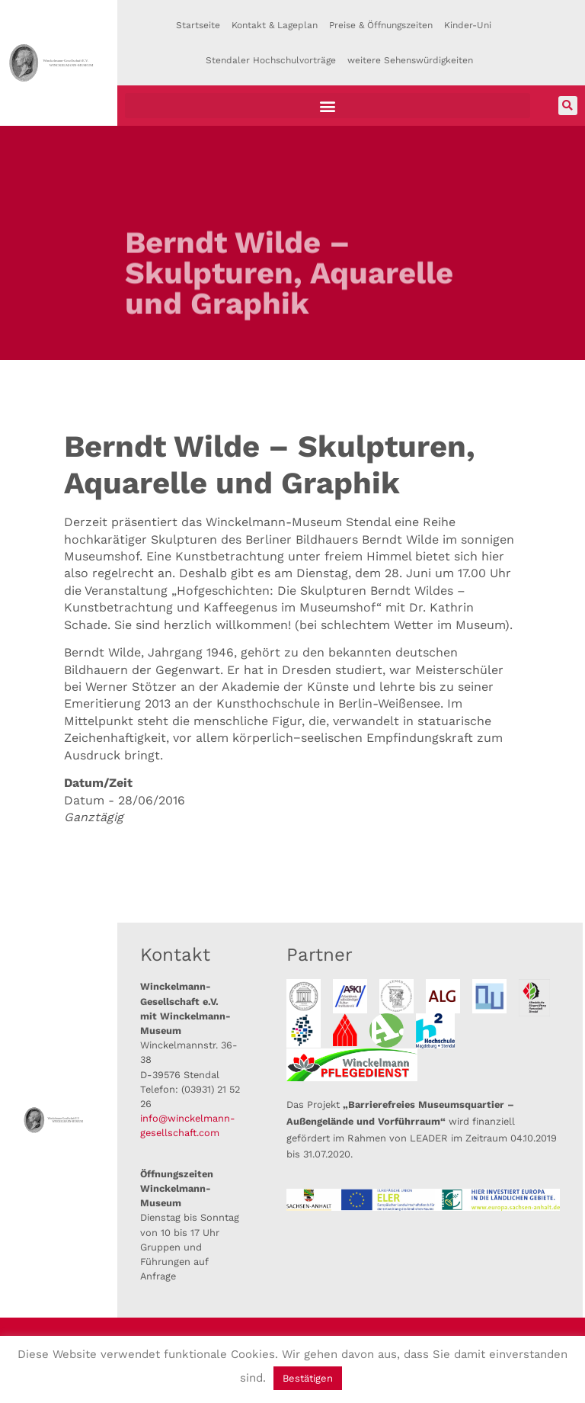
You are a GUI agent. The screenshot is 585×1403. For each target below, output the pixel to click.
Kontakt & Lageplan (275, 25)
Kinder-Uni (467, 25)
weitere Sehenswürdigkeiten (410, 60)
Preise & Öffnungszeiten (381, 25)
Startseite (198, 25)
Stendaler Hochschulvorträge (271, 60)
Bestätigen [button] (308, 1378)
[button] (328, 105)
